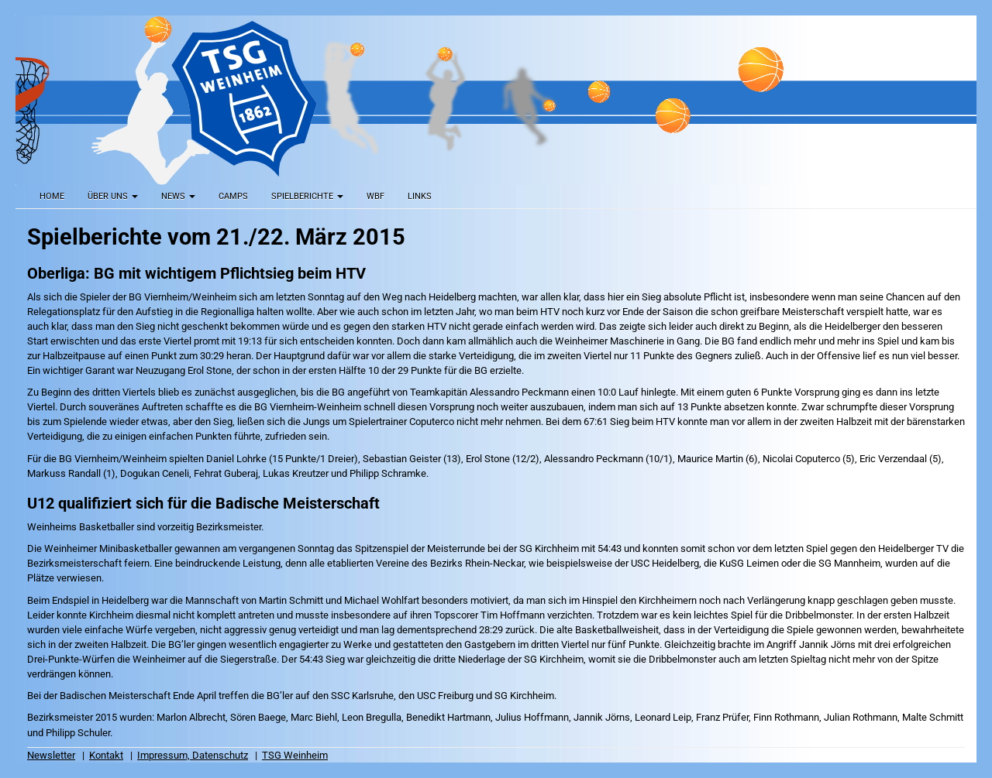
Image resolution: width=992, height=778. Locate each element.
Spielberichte (307, 196)
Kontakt (106, 755)
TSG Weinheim (295, 755)
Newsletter (51, 755)
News (178, 196)
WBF (375, 196)
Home (52, 196)
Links (420, 196)
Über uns (113, 196)
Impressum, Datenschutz (192, 755)
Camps (233, 196)
